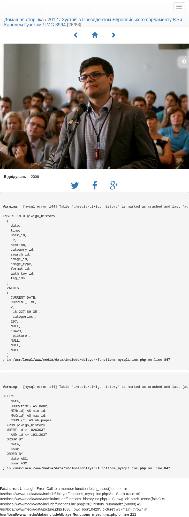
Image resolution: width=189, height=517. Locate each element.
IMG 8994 (55, 24)
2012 (53, 19)
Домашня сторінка (24, 19)
